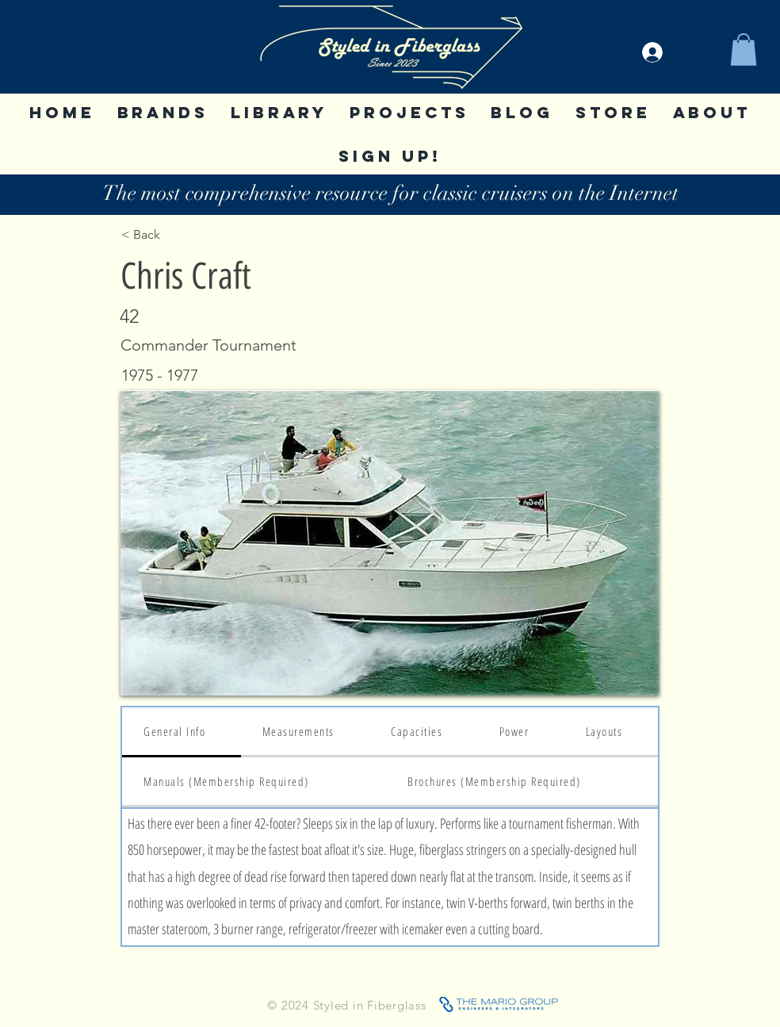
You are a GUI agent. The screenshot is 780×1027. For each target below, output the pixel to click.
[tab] (181, 732)
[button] (743, 49)
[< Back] (173, 235)
